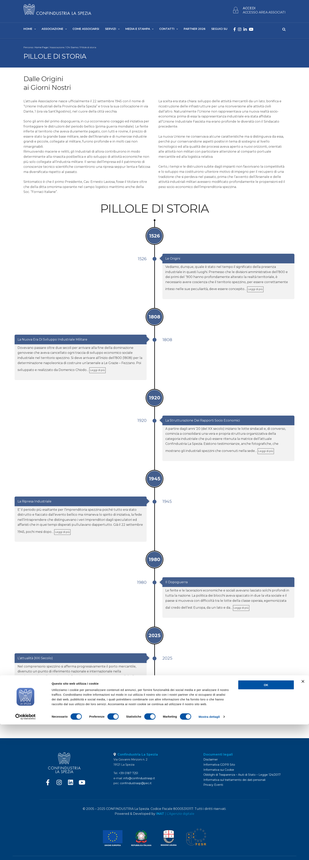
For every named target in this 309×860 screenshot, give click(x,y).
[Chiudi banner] (303, 817)
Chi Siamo (72, 49)
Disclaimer (210, 759)
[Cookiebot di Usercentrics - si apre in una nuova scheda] (25, 852)
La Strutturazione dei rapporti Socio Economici (202, 422)
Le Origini (172, 260)
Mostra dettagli (209, 852)
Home (27, 30)
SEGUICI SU (219, 30)
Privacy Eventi (213, 785)
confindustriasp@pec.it (136, 783)
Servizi (110, 30)
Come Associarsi (86, 30)
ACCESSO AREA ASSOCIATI (264, 13)
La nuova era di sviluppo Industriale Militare (52, 341)
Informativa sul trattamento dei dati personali (234, 780)
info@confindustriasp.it (139, 778)
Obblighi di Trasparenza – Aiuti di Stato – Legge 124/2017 (242, 774)
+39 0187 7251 (128, 773)
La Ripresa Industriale (34, 503)
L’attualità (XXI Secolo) (35, 660)
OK (266, 820)
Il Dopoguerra (176, 584)
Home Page (41, 49)
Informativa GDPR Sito (219, 764)
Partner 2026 (194, 30)
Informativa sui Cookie (218, 770)
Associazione (52, 30)
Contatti (166, 30)
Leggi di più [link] (255, 291)
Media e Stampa (137, 30)
